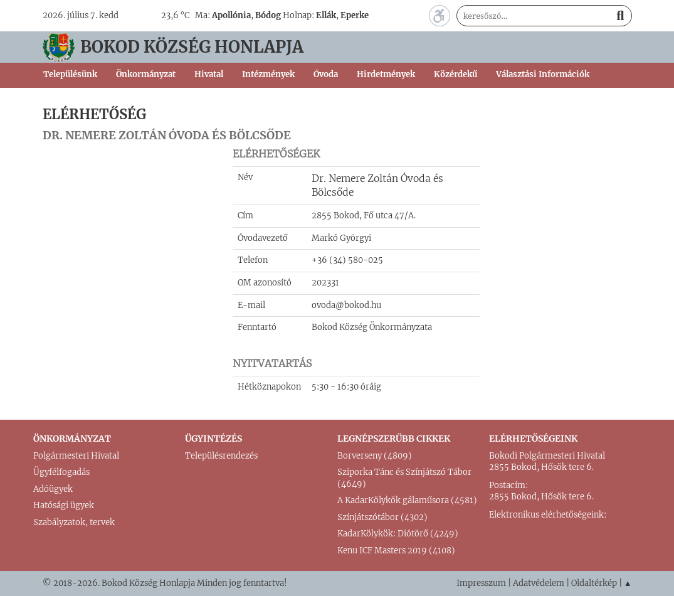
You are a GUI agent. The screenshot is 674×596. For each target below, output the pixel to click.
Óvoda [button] (325, 74)
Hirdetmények (386, 74)
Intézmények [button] (268, 74)
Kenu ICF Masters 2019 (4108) (396, 550)
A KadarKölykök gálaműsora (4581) (407, 500)
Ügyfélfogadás (61, 472)
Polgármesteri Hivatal (76, 455)
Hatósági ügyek (63, 505)
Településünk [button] (70, 74)
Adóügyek (53, 489)
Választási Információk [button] (542, 74)
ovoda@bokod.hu (346, 305)
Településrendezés (221, 455)
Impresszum (481, 583)
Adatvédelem (538, 583)
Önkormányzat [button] (146, 74)
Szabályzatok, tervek (74, 522)
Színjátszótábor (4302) (382, 517)
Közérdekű (455, 74)
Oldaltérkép (594, 583)
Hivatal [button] (208, 74)
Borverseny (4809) (374, 455)
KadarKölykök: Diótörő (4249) (397, 533)
